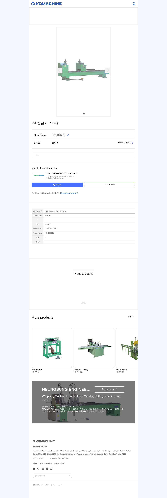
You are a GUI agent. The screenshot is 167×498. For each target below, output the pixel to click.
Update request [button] (68, 193)
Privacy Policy (59, 463)
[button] (88, 135)
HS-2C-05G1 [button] (58, 135)
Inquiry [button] (57, 185)
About (35, 463)
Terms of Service (45, 463)
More (130, 316)
